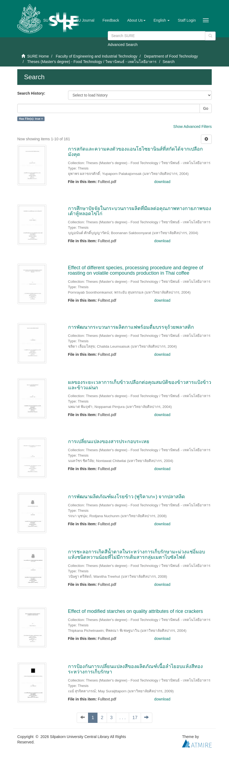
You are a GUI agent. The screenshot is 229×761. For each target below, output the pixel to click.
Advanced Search (123, 44)
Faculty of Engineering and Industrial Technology (96, 56)
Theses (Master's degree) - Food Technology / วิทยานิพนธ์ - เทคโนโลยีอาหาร (92, 61)
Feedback (110, 20)
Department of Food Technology (171, 56)
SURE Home (38, 56)
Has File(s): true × (31, 118)
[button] (136, 20)
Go (205, 108)
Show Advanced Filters (192, 126)
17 (134, 717)
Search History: (31, 93)
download (162, 182)
